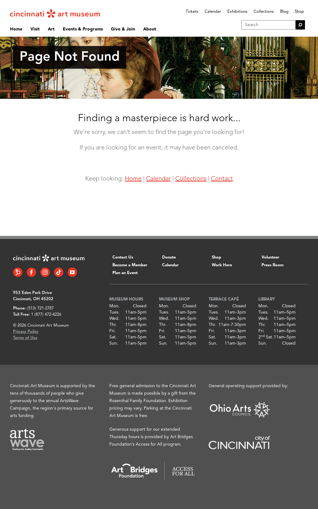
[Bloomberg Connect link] (17, 272)
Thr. (113, 325)
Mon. (114, 306)
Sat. (113, 337)
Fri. (112, 331)
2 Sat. (265, 337)
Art (51, 29)
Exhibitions (237, 12)
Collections (264, 12)
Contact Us (122, 257)
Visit (35, 29)
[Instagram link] (45, 272)
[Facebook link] (31, 272)
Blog (284, 12)
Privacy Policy (26, 332)
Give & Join (123, 29)
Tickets (192, 12)
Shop (299, 12)
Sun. (113, 343)
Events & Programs (83, 29)
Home (16, 29)
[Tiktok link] (58, 272)
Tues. (114, 312)
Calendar (213, 12)
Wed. (114, 318)
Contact (222, 179)
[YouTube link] (72, 272)
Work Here (222, 265)
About (149, 29)
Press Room (272, 265)
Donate (169, 257)
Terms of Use (25, 338)
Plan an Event (125, 273)
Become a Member (129, 265)
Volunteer (270, 257)
